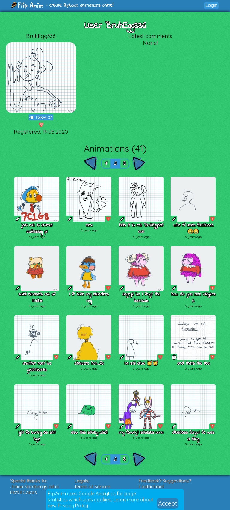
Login (211, 5)
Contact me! (151, 486)
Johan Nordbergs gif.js (34, 486)
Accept (167, 503)
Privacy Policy (73, 506)
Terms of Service (92, 486)
